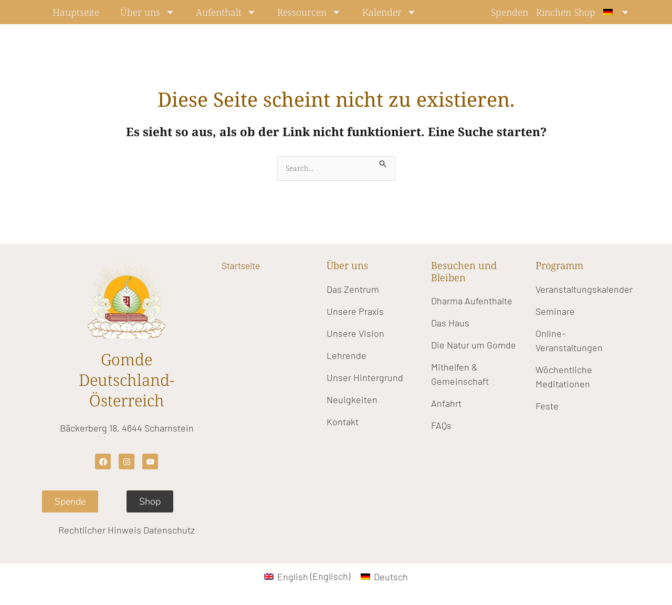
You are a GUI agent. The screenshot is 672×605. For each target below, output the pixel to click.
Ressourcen (309, 12)
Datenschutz (169, 531)
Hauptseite (75, 12)
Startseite (243, 266)
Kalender (389, 12)
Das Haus (450, 324)
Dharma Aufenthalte (471, 301)
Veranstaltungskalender (584, 289)
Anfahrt (446, 404)
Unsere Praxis (355, 311)
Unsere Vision (355, 334)
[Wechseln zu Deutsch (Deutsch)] (384, 577)
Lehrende (346, 356)
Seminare (555, 311)
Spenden (509, 12)
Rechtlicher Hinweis (99, 531)
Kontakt (343, 422)
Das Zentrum (353, 289)
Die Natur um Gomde (473, 346)
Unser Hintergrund (365, 378)
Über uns (147, 12)
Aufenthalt (226, 12)
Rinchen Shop (565, 12)
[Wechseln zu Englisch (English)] (307, 577)
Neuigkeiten (352, 400)
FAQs (441, 426)
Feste (547, 406)
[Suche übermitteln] (387, 162)
